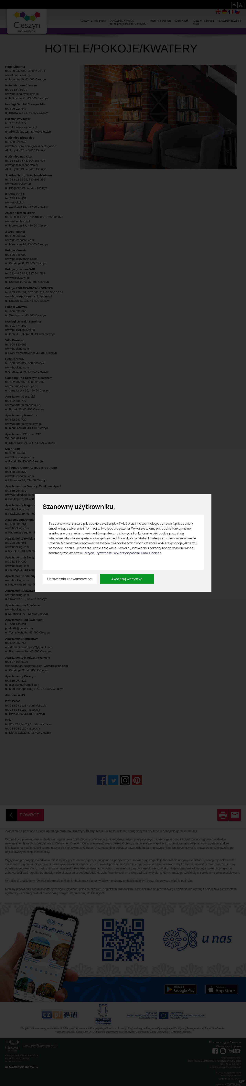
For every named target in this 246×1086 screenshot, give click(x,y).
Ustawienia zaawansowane (69, 578)
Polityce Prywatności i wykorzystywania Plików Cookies (121, 553)
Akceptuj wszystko (127, 578)
